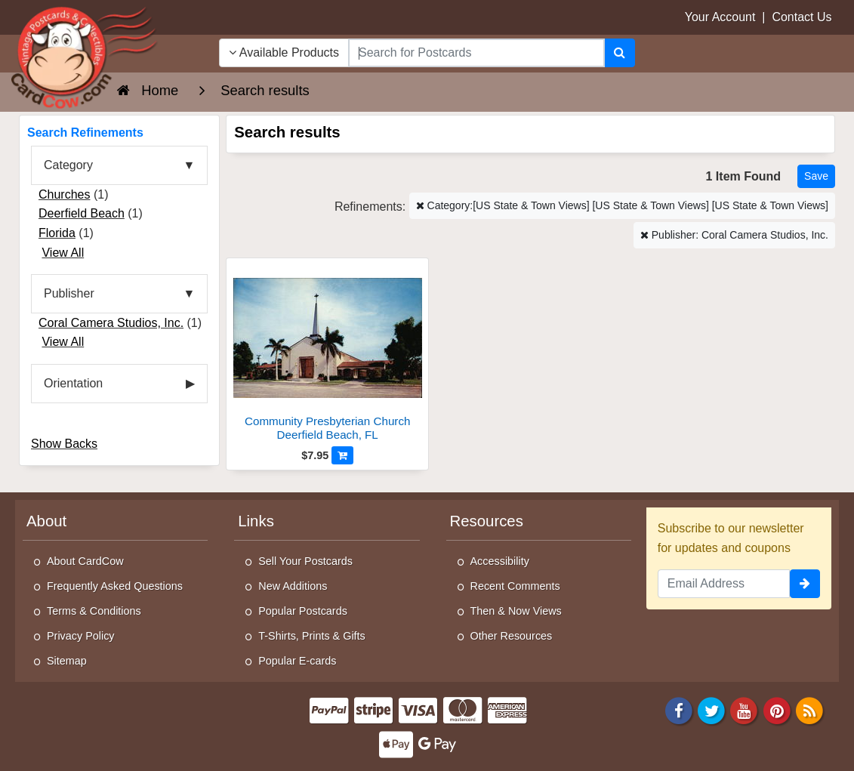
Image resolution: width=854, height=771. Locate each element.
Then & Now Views (516, 611)
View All (63, 252)
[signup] (805, 583)
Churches (64, 194)
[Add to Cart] (342, 455)
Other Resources (511, 636)
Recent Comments (515, 586)
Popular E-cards (297, 661)
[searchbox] (476, 53)
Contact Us (801, 17)
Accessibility (499, 561)
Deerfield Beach (82, 213)
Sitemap (67, 661)
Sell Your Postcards (305, 561)
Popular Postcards (302, 611)
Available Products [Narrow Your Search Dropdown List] (284, 52)
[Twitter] (711, 709)
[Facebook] (679, 709)
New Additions (292, 586)
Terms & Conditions (94, 611)
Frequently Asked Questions (115, 586)
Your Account (720, 17)
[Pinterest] (777, 709)
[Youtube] (744, 709)
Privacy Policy (81, 636)
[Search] (619, 53)
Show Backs (64, 443)
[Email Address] (724, 583)
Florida (57, 233)
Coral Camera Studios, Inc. (111, 322)
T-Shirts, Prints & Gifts (311, 636)
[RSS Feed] (809, 709)
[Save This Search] (816, 176)
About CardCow (85, 561)
